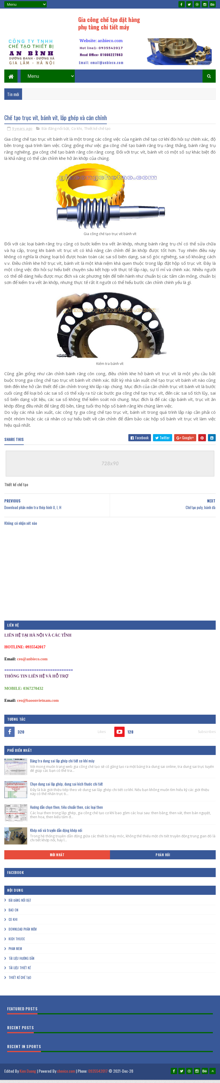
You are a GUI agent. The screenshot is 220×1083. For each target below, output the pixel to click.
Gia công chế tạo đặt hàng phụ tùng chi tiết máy (109, 23)
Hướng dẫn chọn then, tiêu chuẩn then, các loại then (66, 812)
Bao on (13, 915)
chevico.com (66, 1076)
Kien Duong (27, 1076)
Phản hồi (163, 859)
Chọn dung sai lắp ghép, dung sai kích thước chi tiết (66, 789)
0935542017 (98, 1076)
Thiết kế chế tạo (97, 133)
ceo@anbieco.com (32, 664)
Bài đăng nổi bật (55, 133)
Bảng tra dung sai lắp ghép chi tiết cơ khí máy (62, 765)
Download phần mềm (23, 934)
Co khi (76, 133)
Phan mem (15, 953)
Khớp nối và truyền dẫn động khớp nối (56, 835)
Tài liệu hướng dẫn (21, 963)
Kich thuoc (17, 943)
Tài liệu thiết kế (20, 973)
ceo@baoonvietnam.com (38, 705)
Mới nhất (57, 859)
